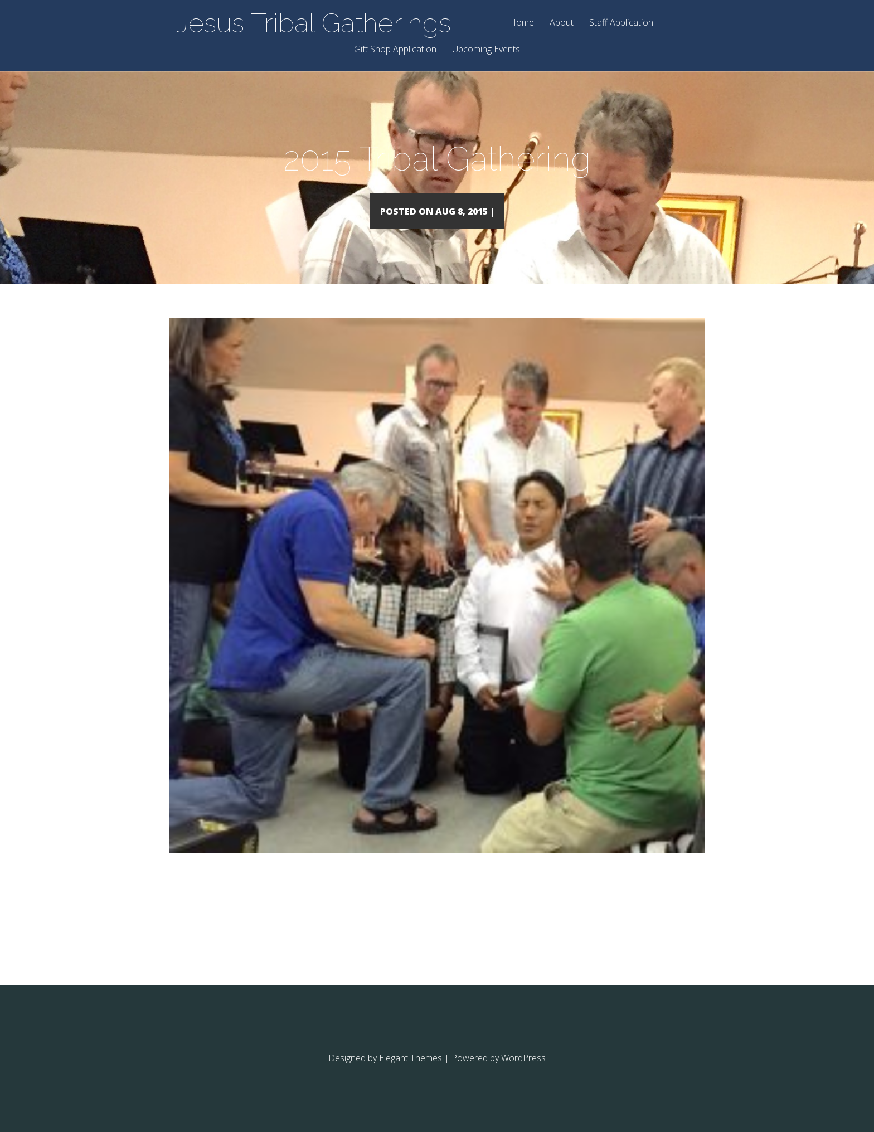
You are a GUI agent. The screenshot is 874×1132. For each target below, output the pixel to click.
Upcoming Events (486, 50)
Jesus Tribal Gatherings (313, 22)
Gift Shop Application (395, 50)
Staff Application (621, 23)
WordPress (523, 1074)
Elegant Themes (410, 1074)
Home (521, 23)
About (562, 23)
